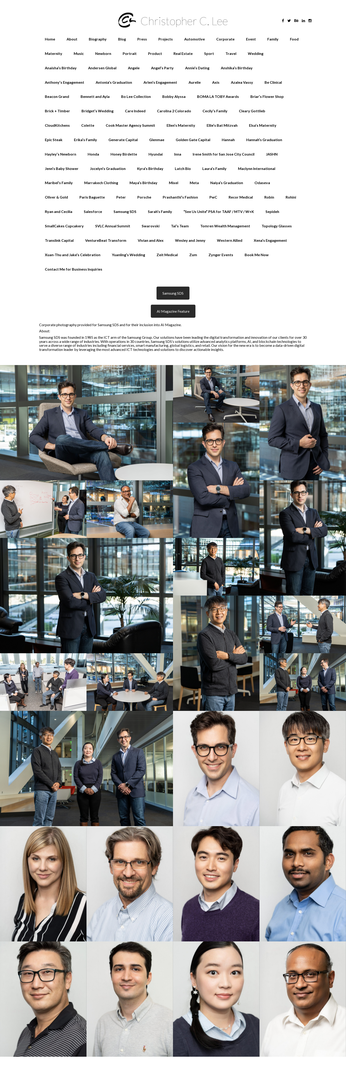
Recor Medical (241, 197)
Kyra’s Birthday (150, 168)
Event (251, 39)
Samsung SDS (125, 211)
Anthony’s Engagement (64, 82)
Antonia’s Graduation (114, 82)
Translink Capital (59, 240)
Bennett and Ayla (95, 96)
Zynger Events (220, 255)
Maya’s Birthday (143, 182)
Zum (193, 255)
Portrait (130, 53)
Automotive (194, 39)
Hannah (228, 139)
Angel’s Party (162, 68)
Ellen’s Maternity (181, 125)
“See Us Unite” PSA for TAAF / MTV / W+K (219, 211)
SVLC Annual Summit (112, 226)
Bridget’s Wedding (97, 111)
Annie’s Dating (197, 68)
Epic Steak (53, 139)
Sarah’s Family (160, 211)
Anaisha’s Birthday (61, 68)
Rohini (291, 197)
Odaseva (262, 182)
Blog (122, 39)
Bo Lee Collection (136, 96)
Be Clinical (273, 82)
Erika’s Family (85, 139)
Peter (121, 197)
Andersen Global (102, 68)
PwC (213, 197)
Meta (194, 182)
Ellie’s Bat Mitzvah (222, 125)
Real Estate (183, 53)
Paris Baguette (92, 197)
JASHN (272, 154)
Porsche (144, 197)
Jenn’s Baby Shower (61, 168)
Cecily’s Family (215, 111)
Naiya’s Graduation (226, 182)
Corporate (225, 39)
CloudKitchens (57, 125)
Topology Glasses (277, 226)
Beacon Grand (57, 96)
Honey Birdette (124, 154)
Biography (98, 39)
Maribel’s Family (59, 182)
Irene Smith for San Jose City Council (223, 154)
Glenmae (156, 139)
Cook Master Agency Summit (130, 125)
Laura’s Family (214, 168)
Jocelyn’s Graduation (108, 168)
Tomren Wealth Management (225, 226)
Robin (269, 197)
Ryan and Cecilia (58, 211)
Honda (93, 154)
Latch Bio (183, 168)
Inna (177, 154)
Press (142, 39)
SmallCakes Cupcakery (64, 226)
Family (272, 39)
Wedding (255, 53)
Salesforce (93, 211)
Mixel (173, 182)
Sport (209, 53)
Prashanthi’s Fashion (180, 197)
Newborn (103, 53)
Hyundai (156, 154)
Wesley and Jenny (190, 240)
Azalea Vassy (242, 82)
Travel (230, 53)
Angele (134, 68)
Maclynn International (256, 168)
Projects (165, 39)
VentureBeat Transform (105, 240)
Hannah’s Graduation (264, 139)
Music (79, 53)
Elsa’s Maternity (262, 125)
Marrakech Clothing (101, 182)
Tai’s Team (180, 226)
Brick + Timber (57, 111)
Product (155, 53)
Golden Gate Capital (193, 139)
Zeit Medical (167, 255)
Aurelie (195, 82)
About (72, 39)
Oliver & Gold (56, 197)
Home (50, 39)
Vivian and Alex (151, 240)
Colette (87, 125)
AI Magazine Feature (173, 311)
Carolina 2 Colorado (174, 111)
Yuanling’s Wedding (128, 255)
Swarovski (150, 226)
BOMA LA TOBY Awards (218, 96)
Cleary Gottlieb (252, 111)
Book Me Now (257, 255)
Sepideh (272, 211)
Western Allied (229, 240)
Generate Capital (123, 139)
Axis (215, 82)
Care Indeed (135, 111)
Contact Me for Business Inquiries (73, 269)
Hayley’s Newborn (60, 154)
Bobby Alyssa (174, 96)
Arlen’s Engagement (160, 82)
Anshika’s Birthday (237, 68)
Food (294, 39)
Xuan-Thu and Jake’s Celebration (72, 255)
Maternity (53, 53)
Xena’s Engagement (270, 240)
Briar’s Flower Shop (267, 96)
